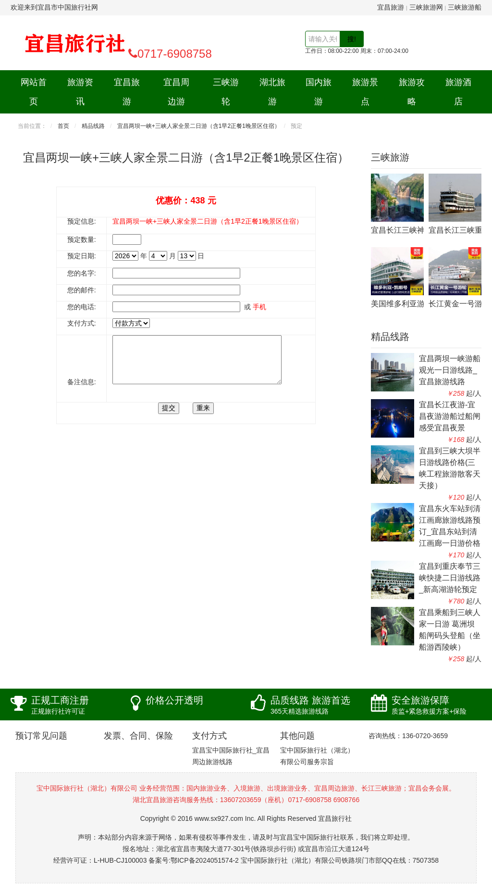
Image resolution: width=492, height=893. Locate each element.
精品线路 (93, 126)
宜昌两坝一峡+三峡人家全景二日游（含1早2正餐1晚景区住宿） (198, 126)
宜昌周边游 (176, 91)
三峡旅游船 (464, 7)
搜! (351, 39)
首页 (63, 126)
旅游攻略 (412, 91)
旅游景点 (365, 91)
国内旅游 (319, 91)
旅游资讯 (80, 91)
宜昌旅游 (390, 7)
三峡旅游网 (426, 7)
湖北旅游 (272, 91)
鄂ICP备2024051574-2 (205, 860)
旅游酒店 (458, 91)
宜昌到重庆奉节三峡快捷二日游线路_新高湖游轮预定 (449, 577)
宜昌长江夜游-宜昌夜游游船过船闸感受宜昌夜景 (449, 416)
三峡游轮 (226, 91)
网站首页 (34, 91)
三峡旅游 (390, 157)
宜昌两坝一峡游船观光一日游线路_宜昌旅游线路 (449, 370)
